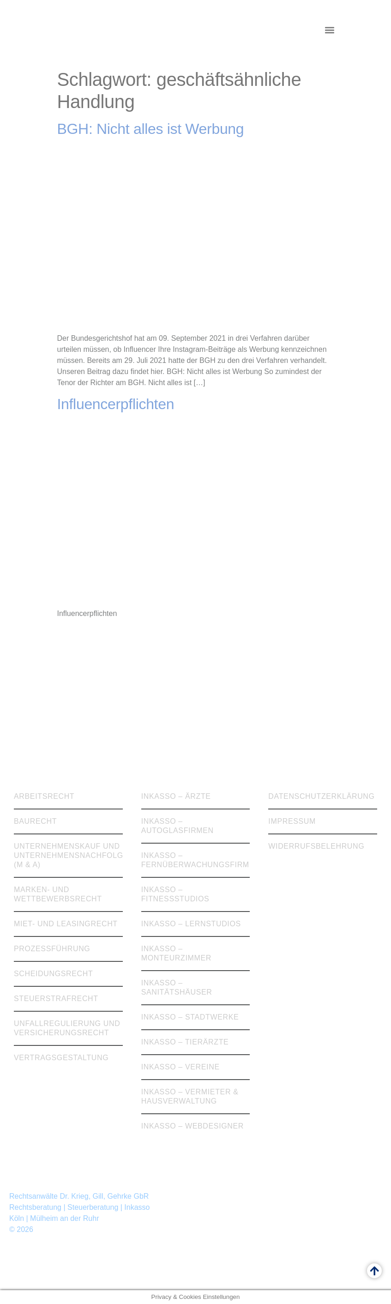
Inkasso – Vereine (180, 1067)
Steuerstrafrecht (56, 998)
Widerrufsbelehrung (316, 846)
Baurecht (35, 821)
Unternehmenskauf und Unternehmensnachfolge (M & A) (68, 855)
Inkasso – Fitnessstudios (175, 894)
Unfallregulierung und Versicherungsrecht (67, 1028)
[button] (329, 30)
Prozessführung (52, 949)
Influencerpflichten (115, 404)
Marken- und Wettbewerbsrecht (58, 894)
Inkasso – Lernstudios (191, 924)
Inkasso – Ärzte (176, 796)
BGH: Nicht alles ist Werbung (150, 129)
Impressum (292, 821)
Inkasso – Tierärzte (185, 1042)
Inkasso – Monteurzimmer (176, 953)
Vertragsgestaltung (61, 1058)
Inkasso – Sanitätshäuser (176, 987)
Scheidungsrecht (53, 974)
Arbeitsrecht (44, 796)
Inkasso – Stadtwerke (190, 1017)
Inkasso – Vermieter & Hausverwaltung (190, 1096)
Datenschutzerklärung (321, 796)
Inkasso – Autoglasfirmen (177, 825)
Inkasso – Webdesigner (192, 1126)
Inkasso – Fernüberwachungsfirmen (195, 860)
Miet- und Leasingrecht (66, 924)
